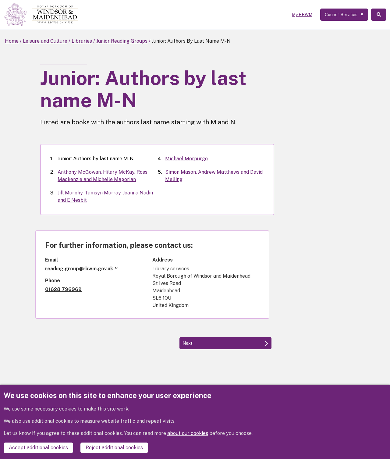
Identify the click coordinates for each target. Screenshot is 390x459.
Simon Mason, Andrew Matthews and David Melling (214, 175)
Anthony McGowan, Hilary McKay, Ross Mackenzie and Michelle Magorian (102, 175)
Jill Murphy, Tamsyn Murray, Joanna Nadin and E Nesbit (105, 196)
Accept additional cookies (38, 447)
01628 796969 (63, 289)
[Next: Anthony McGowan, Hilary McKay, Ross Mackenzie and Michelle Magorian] (225, 343)
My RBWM (302, 14)
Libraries (82, 41)
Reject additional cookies (114, 447)
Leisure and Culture (45, 41)
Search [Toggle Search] (378, 15)
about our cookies (187, 433)
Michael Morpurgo (186, 159)
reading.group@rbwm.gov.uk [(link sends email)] (81, 269)
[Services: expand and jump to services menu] (344, 15)
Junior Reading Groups (121, 41)
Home (12, 41)
